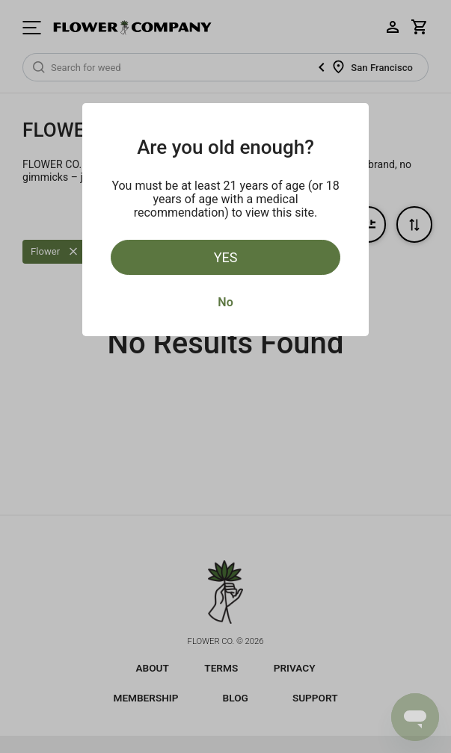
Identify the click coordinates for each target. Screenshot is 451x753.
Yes (226, 257)
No (225, 302)
